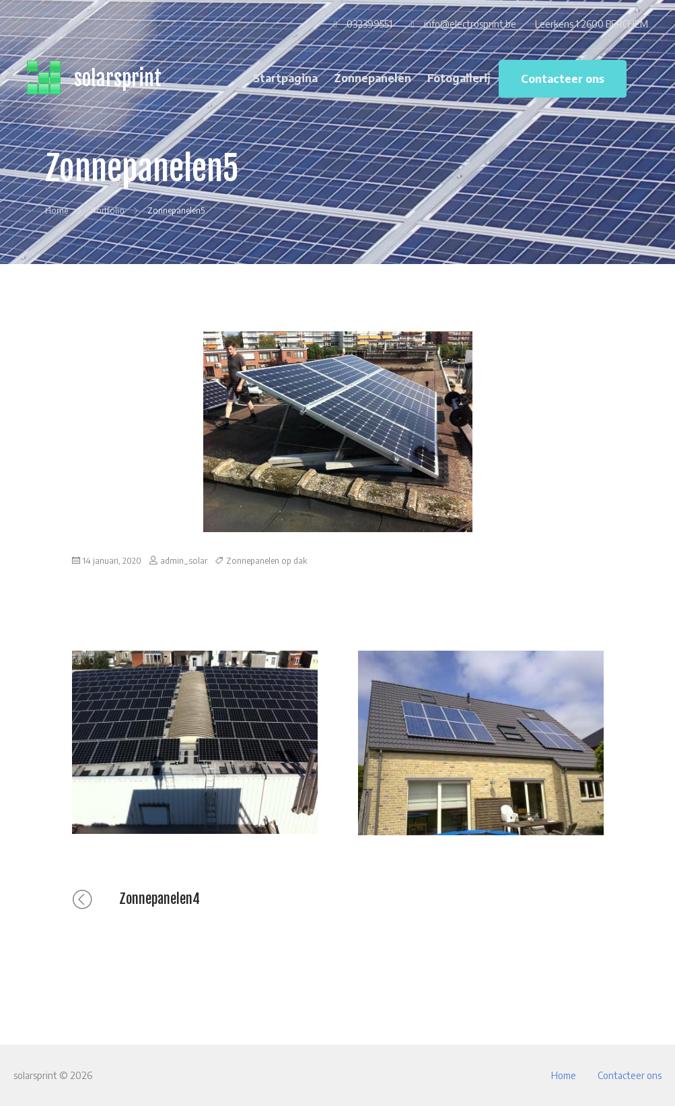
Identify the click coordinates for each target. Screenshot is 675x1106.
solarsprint (118, 78)
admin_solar (183, 561)
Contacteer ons (562, 79)
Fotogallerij (459, 78)
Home (563, 1075)
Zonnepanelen (372, 78)
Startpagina (285, 78)
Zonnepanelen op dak (266, 561)
